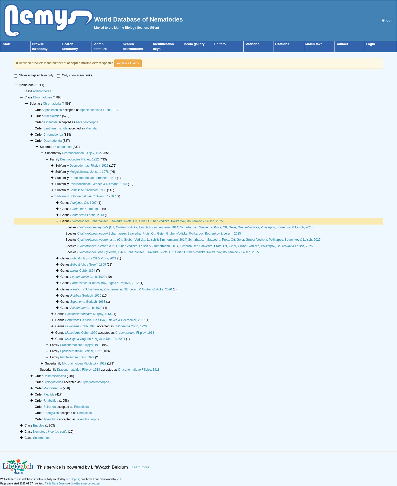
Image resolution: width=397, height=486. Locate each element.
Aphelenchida (52, 110)
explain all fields (128, 63)
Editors (220, 44)
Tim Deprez (72, 479)
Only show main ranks (74, 76)
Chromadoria (52, 103)
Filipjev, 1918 (135, 333)
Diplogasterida (53, 382)
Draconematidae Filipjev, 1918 (80, 345)
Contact (342, 44)
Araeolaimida (52, 116)
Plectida (91, 128)
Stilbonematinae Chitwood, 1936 (92, 196)
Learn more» (141, 467)
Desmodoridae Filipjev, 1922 (79, 159)
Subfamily (62, 196)
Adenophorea (42, 91)
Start (7, 44)
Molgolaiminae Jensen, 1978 (89, 172)
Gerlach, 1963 (87, 301)
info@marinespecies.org (85, 483)
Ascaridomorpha (87, 122)
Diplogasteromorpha (95, 382)
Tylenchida (51, 419)
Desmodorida (53, 141)
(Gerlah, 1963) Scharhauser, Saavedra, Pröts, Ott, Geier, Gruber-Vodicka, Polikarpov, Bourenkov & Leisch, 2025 (168, 252)
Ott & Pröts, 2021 (93, 258)
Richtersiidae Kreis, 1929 (77, 357)
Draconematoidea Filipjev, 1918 (78, 369)
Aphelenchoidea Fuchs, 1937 (100, 110)
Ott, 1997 (83, 203)
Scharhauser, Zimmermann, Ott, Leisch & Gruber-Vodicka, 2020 (121, 289)
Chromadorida (53, 134)
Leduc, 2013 (87, 215)
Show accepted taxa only (33, 76)
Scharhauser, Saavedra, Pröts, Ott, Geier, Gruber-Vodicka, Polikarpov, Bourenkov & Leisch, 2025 (146, 221)
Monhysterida (53, 388)
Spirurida (50, 407)
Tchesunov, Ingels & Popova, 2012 (104, 283)
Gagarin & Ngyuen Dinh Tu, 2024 (95, 339)
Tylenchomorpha (87, 419)
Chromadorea (42, 97)
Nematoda (50, 431)
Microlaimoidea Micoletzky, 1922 (84, 363)
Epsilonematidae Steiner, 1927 (81, 351)
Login (370, 44)
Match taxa (313, 44)
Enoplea (38, 425)
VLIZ (119, 479)
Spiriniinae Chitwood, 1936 (88, 190)
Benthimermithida (55, 128)
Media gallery (193, 44)
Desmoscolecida (55, 376)
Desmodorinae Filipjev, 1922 (89, 165)
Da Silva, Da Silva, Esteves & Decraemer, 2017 (105, 320)
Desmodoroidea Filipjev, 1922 (82, 153)
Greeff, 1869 (88, 264)
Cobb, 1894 (82, 270)
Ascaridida (50, 122)
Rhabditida (51, 400)
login (387, 20)
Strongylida (51, 413)
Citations (282, 44)
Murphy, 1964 (88, 314)
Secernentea (41, 438)
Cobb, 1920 (85, 209)
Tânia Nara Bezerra (56, 483)
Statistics (252, 44)
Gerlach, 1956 (85, 295)
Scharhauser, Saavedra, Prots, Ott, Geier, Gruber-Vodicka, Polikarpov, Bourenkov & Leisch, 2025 (159, 233)
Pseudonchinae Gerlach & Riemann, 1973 (98, 184)
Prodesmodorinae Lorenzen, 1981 (93, 178)
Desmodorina (62, 147)
